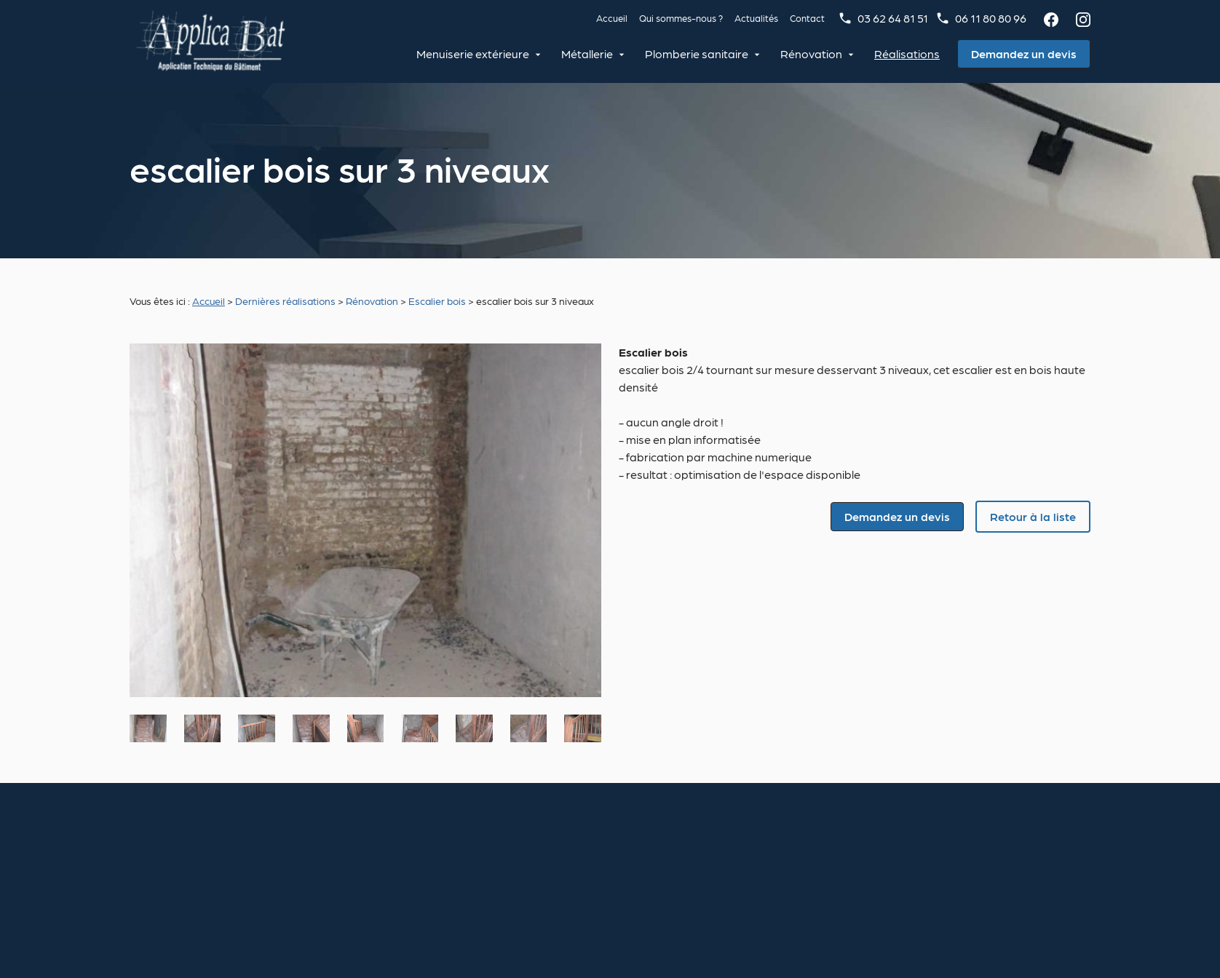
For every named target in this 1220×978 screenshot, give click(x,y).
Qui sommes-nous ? (681, 17)
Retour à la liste (1033, 516)
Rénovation (811, 53)
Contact (807, 17)
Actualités (756, 17)
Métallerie (587, 53)
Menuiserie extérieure (472, 53)
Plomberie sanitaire (696, 53)
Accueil (611, 17)
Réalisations (907, 53)
